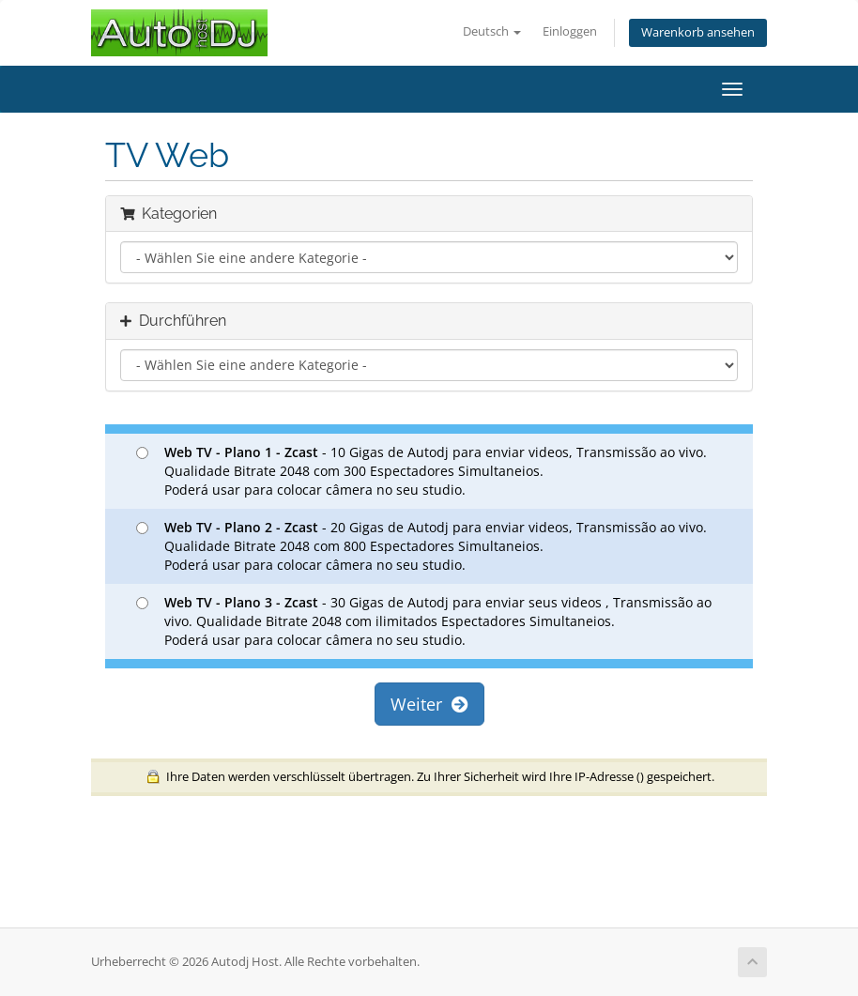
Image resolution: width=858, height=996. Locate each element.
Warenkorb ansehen (698, 32)
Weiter (429, 704)
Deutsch (492, 31)
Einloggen (570, 31)
